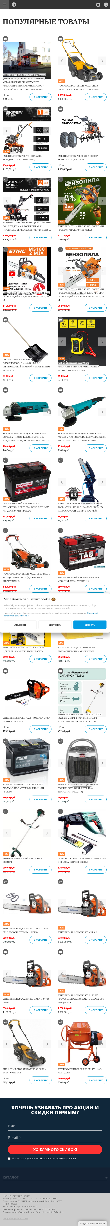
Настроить (55, 624)
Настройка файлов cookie (15, 1218)
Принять (90, 624)
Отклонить (20, 624)
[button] (7, 61)
